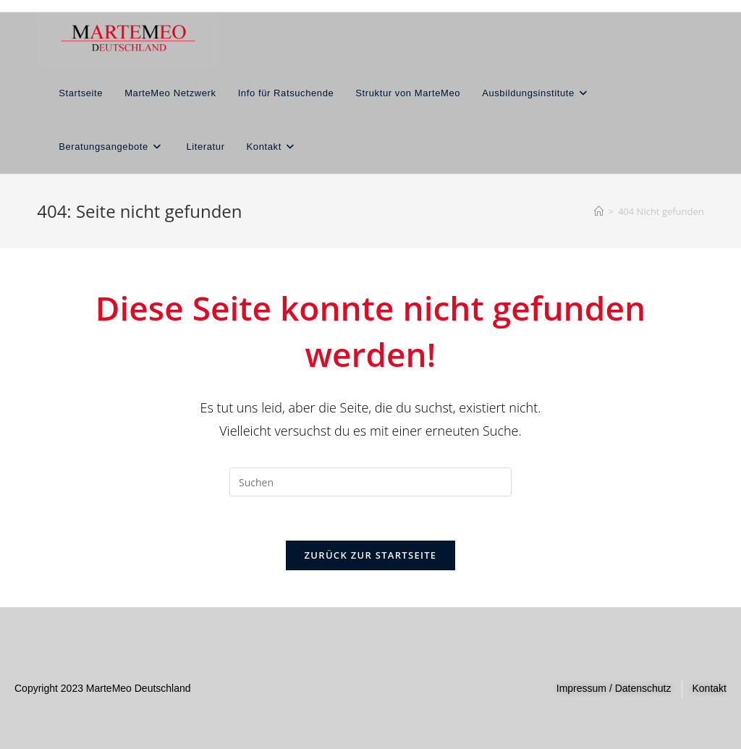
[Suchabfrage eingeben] (370, 481)
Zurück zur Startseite (371, 555)
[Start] (599, 211)
